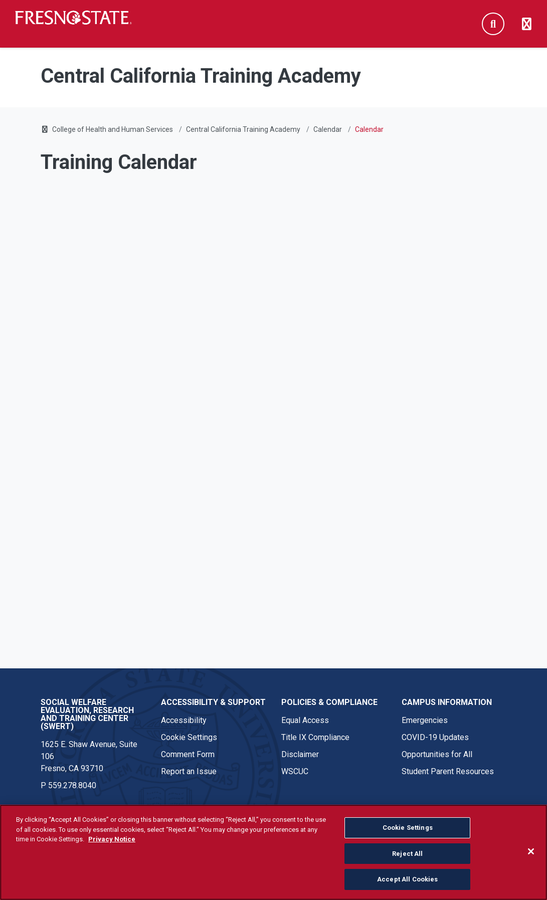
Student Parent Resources (448, 771)
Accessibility (184, 720)
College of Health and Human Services (112, 129)
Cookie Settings (189, 737)
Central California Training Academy (243, 129)
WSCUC (294, 771)
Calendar (327, 129)
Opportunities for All (437, 754)
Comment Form (188, 754)
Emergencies (425, 720)
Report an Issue (189, 771)
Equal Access (305, 720)
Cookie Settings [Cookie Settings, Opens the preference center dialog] (408, 827)
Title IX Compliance (315, 737)
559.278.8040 (72, 785)
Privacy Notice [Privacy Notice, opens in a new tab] (111, 839)
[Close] (531, 851)
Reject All (407, 853)
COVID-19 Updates (435, 737)
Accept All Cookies (407, 879)
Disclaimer (300, 754)
